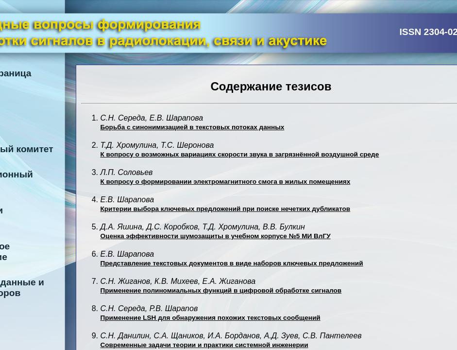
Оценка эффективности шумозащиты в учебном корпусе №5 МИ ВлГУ (216, 236)
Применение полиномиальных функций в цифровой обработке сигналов (221, 290)
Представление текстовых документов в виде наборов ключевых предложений (232, 263)
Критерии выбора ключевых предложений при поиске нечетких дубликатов (226, 208)
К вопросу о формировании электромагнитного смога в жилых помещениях (226, 181)
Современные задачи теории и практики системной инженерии (204, 345)
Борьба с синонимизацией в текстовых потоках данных (193, 127)
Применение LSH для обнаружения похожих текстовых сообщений (211, 317)
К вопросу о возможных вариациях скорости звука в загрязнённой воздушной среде (240, 154)
